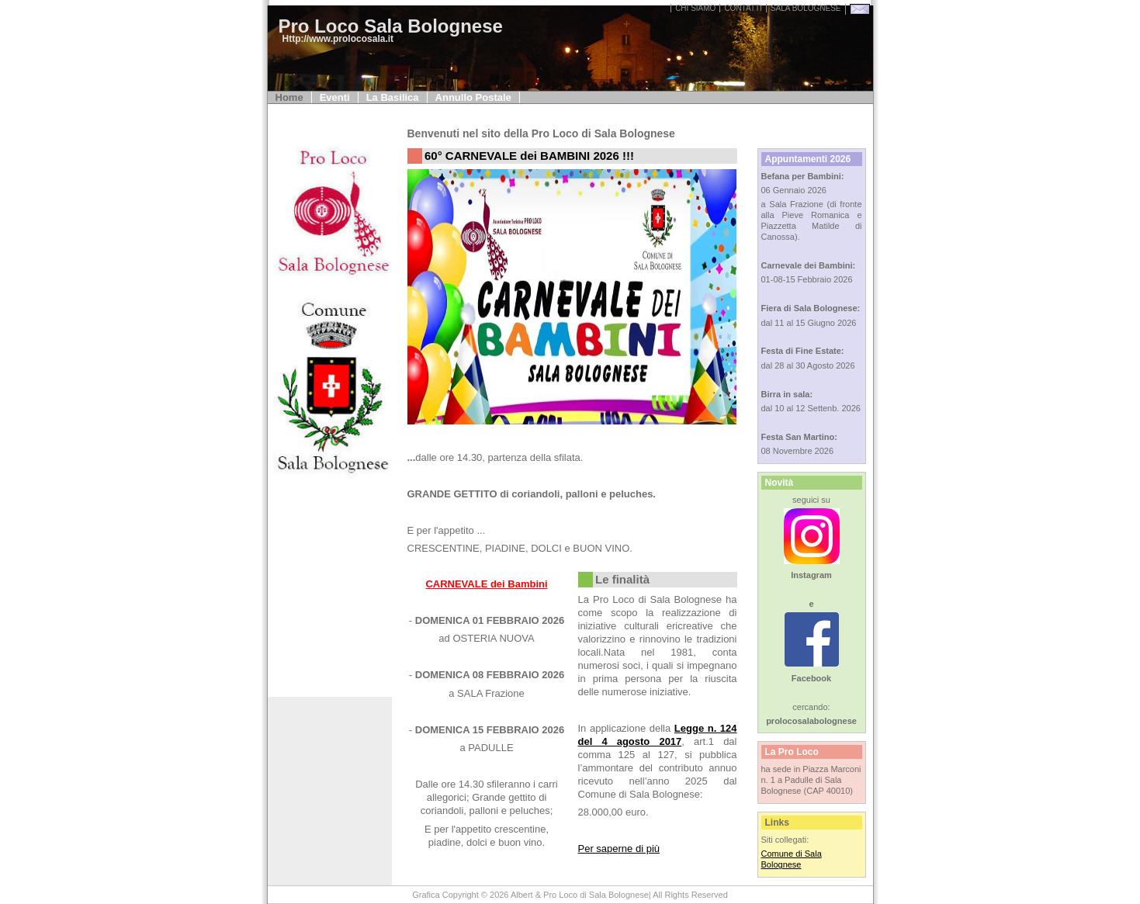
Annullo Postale (473, 97)
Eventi (335, 97)
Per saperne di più (619, 848)
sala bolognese (806, 8)
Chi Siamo (695, 8)
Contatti (743, 8)
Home (289, 97)
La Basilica (392, 97)
